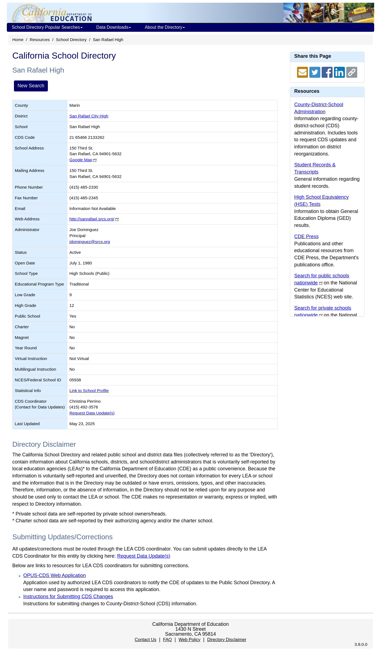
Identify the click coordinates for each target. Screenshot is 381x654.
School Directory (71, 39)
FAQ (167, 639)
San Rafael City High (88, 116)
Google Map (80, 159)
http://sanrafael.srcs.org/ (91, 219)
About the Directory (165, 27)
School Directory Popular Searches (47, 27)
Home (18, 39)
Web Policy (189, 639)
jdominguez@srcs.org (89, 241)
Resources (40, 39)
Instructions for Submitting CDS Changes (68, 596)
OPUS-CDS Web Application (54, 575)
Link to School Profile (89, 390)
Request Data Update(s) (92, 413)
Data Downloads (113, 27)
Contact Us (145, 639)
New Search (31, 85)
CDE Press (306, 236)
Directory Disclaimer (226, 639)
